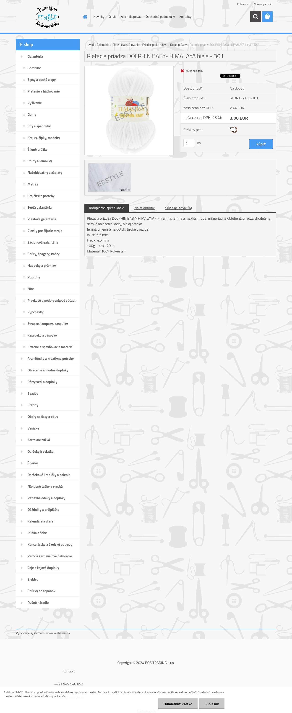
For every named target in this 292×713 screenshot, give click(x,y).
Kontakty (185, 16)
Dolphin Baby (178, 44)
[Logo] (47, 16)
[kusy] (189, 143)
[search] (255, 16)
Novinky (99, 16)
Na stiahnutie (144, 208)
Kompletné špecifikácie (106, 208)
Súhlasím (211, 704)
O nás (112, 16)
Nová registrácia (263, 4)
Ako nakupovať (131, 16)
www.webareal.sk (58, 633)
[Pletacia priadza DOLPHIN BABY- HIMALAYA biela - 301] (129, 68)
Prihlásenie (243, 4)
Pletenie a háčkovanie (125, 44)
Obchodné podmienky (160, 16)
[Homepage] (85, 16)
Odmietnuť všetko (176, 704)
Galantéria (103, 44)
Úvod (90, 44)
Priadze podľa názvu (154, 44)
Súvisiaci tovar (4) (178, 208)
